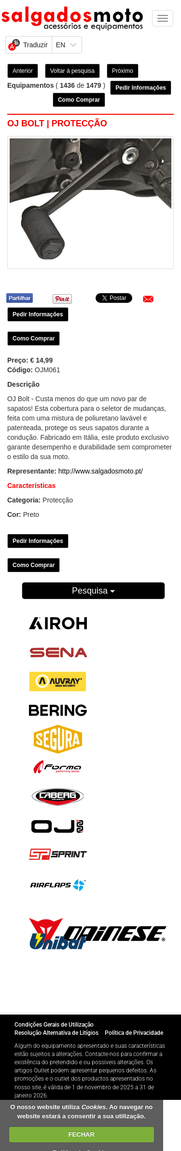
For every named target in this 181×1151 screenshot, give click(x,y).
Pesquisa (93, 591)
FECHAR (82, 1134)
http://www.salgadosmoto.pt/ (100, 471)
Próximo (122, 71)
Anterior (23, 71)
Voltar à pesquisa (72, 71)
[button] (148, 299)
